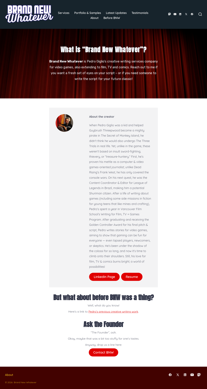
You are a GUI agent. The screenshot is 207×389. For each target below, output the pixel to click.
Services (63, 13)
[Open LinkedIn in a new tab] (180, 14)
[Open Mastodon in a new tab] (170, 14)
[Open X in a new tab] (186, 14)
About (94, 18)
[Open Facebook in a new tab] (192, 14)
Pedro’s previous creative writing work (113, 311)
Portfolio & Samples (87, 13)
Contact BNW (103, 352)
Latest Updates (116, 13)
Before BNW (112, 18)
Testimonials (140, 13)
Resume (132, 277)
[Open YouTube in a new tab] (175, 14)
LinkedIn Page (104, 277)
